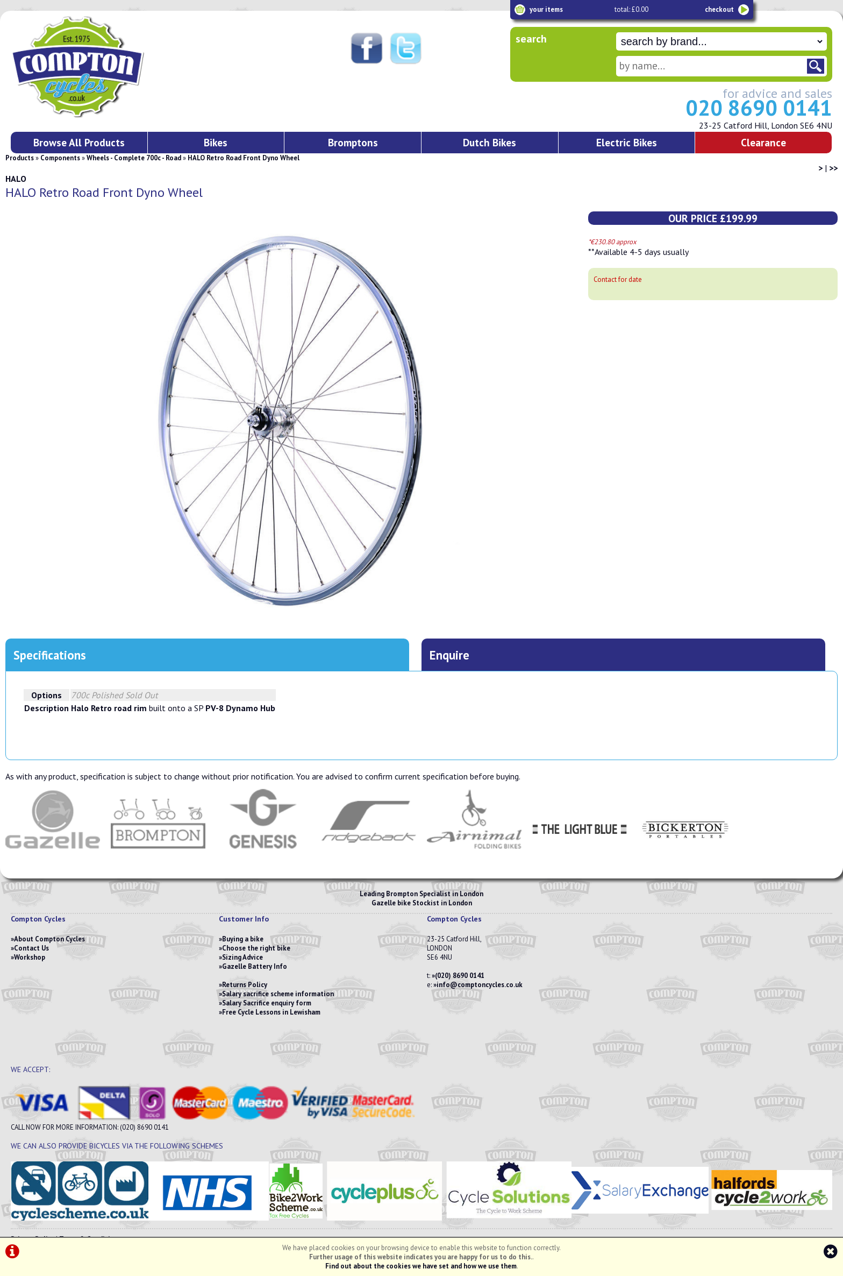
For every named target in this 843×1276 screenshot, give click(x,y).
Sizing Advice (242, 957)
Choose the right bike (256, 948)
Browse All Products (79, 142)
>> (833, 167)
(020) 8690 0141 (459, 975)
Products (19, 157)
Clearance (763, 142)
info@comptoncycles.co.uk (480, 984)
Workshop (29, 957)
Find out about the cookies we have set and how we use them (421, 1266)
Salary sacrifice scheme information (278, 993)
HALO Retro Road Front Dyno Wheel (243, 157)
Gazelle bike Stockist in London (422, 903)
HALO (15, 178)
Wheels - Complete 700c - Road (134, 157)
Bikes (215, 142)
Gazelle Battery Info (254, 966)
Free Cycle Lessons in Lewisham (271, 1012)
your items (546, 9)
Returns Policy (244, 984)
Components (60, 157)
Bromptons (353, 142)
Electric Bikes (626, 142)
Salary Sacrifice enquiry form (266, 1003)
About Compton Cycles (49, 939)
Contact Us (31, 948)
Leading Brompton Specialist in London (421, 893)
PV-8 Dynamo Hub (240, 708)
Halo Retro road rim (109, 708)
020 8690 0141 (758, 108)
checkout (719, 9)
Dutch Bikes (489, 142)
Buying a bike (242, 939)
